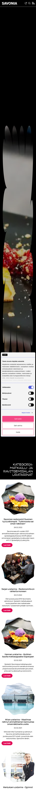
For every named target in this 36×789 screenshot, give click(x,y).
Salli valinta (18, 425)
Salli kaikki (18, 419)
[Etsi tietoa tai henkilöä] (29, 3)
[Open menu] (33, 3)
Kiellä (18, 432)
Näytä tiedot (26, 412)
